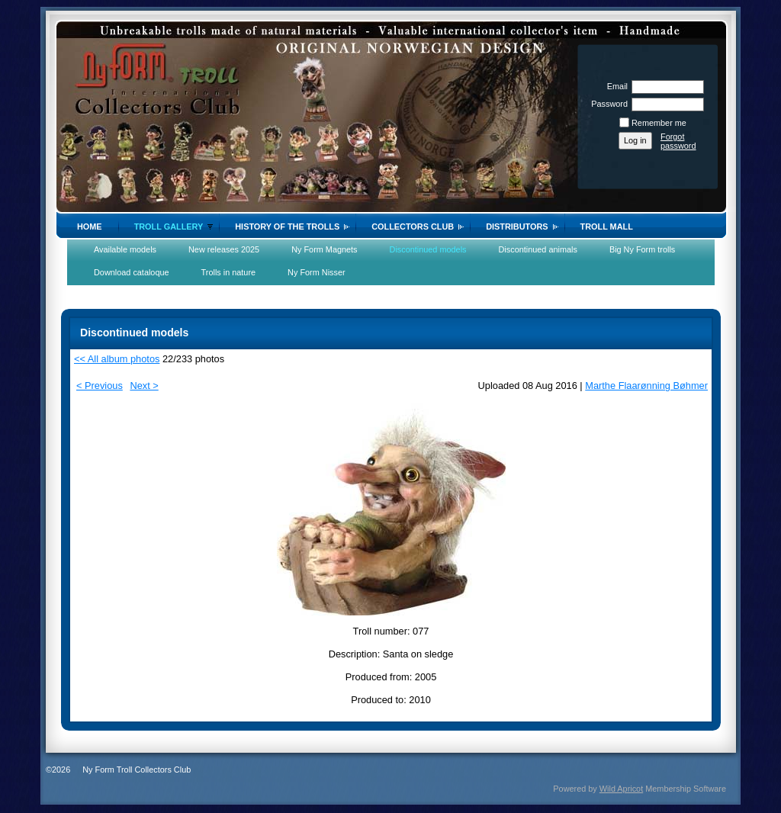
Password (607, 103)
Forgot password (678, 141)
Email (615, 86)
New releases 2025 (223, 249)
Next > (144, 385)
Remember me (659, 122)
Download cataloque (131, 272)
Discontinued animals (538, 249)
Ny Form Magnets (324, 249)
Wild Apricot (621, 788)
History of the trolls (287, 226)
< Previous (99, 385)
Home (89, 226)
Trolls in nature (228, 272)
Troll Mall (606, 226)
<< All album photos (116, 359)
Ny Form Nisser (317, 272)
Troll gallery (169, 226)
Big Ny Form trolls (642, 249)
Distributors (517, 226)
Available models (125, 249)
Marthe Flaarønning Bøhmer (646, 385)
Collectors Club (412, 226)
